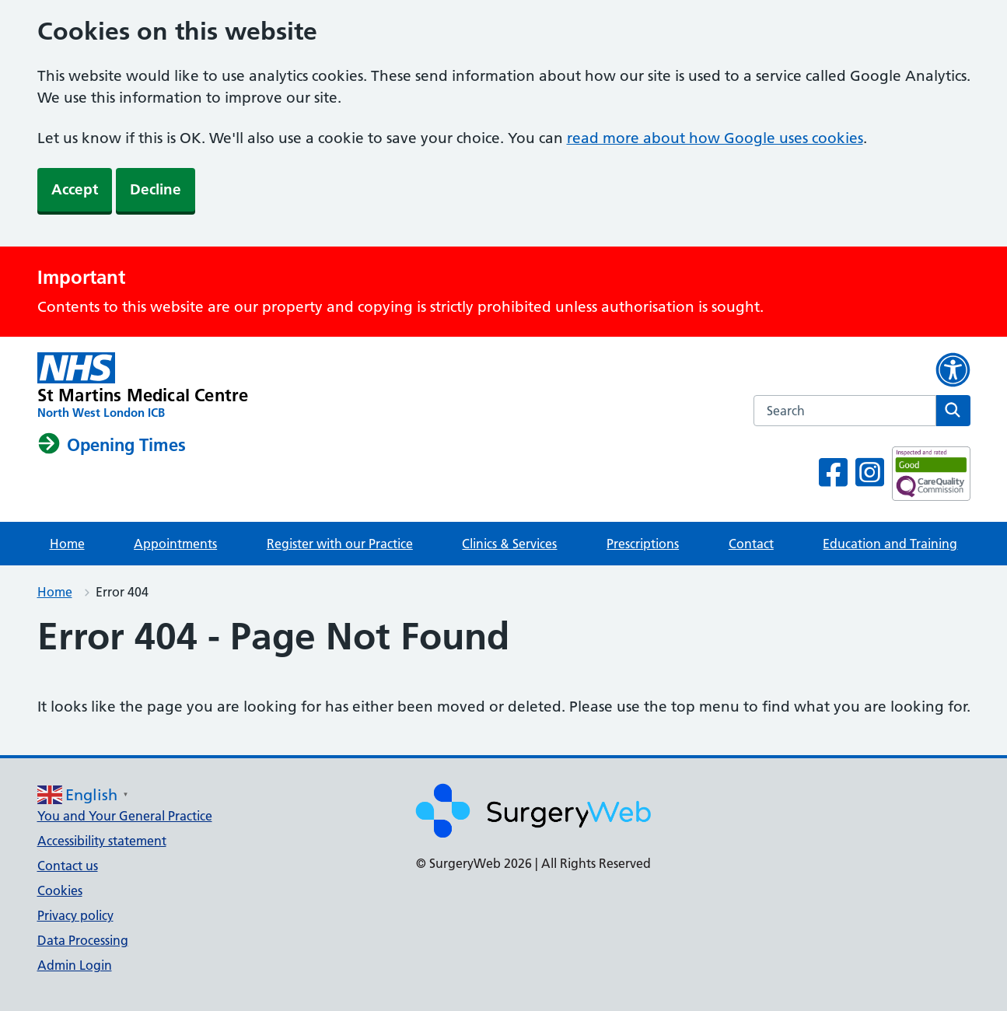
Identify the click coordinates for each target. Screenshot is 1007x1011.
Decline (155, 189)
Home (67, 543)
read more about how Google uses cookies (715, 138)
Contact (751, 543)
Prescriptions (643, 543)
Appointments (175, 543)
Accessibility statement (101, 840)
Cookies (59, 890)
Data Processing (82, 940)
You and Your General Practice (124, 816)
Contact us (67, 865)
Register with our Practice (340, 543)
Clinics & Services (509, 543)
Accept (74, 189)
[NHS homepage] (143, 386)
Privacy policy (75, 915)
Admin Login (74, 965)
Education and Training (890, 543)
